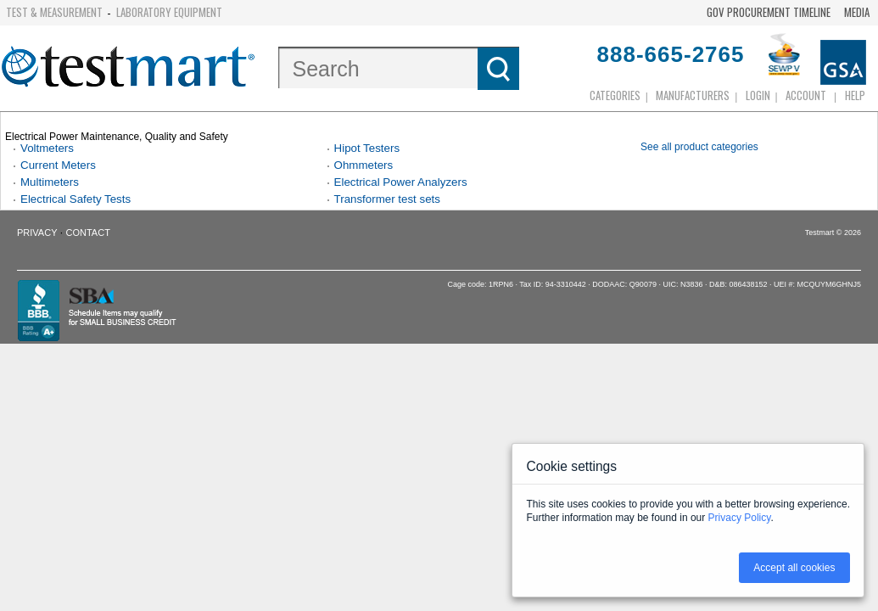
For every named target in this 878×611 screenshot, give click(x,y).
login (758, 95)
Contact (88, 232)
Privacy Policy (739, 518)
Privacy (37, 232)
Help (855, 95)
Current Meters (58, 165)
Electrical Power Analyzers (400, 182)
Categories (615, 95)
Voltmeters (47, 148)
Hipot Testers (367, 148)
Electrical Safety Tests (75, 199)
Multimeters (49, 182)
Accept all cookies (794, 568)
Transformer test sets (387, 199)
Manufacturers (693, 95)
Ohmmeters (364, 165)
